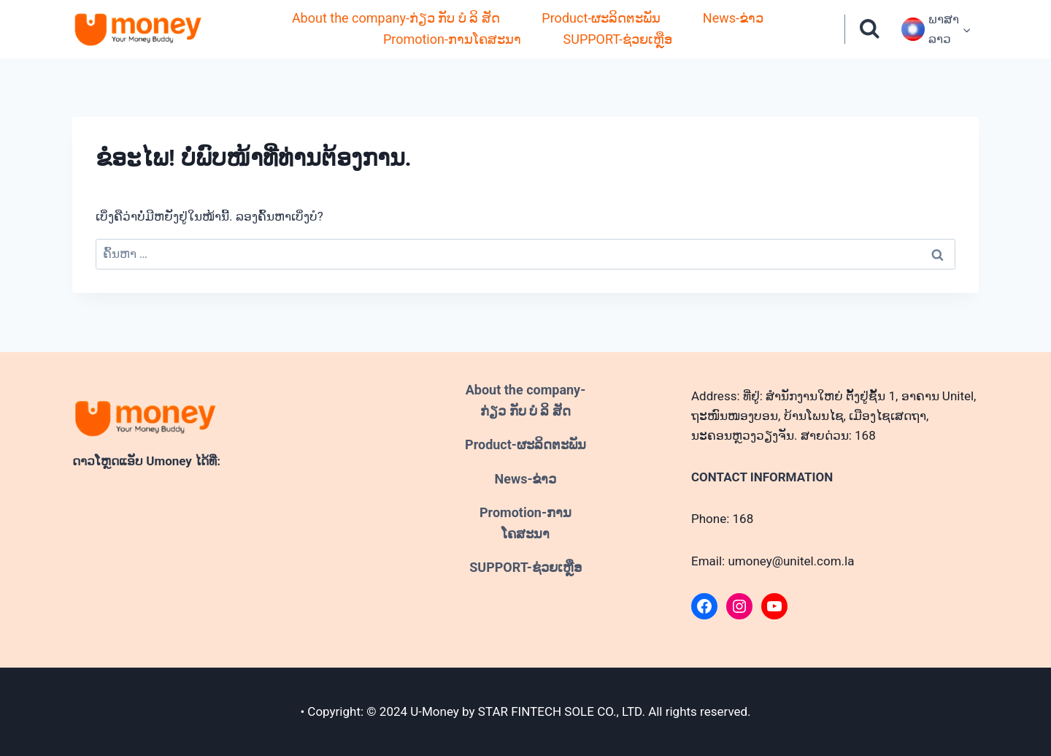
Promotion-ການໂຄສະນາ (452, 39)
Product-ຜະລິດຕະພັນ (601, 18)
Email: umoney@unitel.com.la (772, 561)
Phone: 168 (722, 518)
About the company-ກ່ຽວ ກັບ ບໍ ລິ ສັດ (396, 18)
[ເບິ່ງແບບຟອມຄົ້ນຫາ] (869, 29)
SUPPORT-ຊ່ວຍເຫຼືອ (618, 39)
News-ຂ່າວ (733, 18)
